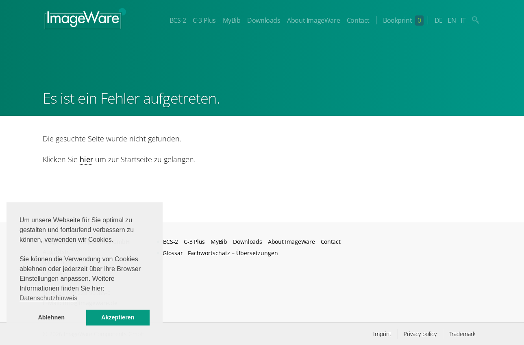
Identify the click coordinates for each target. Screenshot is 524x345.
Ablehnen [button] (51, 317)
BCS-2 (178, 20)
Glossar (173, 253)
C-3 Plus (204, 20)
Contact (358, 20)
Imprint (382, 334)
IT (463, 20)
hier (86, 159)
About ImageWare (313, 20)
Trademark (462, 334)
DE (439, 20)
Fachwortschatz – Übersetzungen (233, 253)
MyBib (232, 20)
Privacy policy (420, 334)
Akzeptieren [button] (118, 317)
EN (452, 20)
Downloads (263, 20)
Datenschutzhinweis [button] (48, 298)
